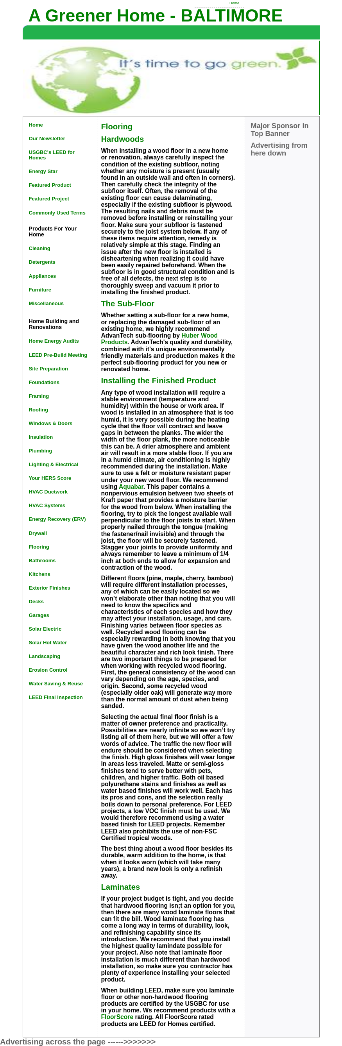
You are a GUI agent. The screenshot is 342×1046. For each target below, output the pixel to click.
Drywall (38, 533)
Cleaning (39, 248)
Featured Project (49, 199)
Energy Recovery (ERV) (57, 519)
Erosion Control (48, 670)
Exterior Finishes (49, 588)
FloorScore (117, 1017)
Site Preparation (48, 369)
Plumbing (40, 451)
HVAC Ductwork (48, 492)
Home (234, 3)
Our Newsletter (47, 138)
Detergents (42, 262)
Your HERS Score (50, 478)
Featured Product (50, 185)
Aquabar (131, 486)
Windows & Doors (51, 423)
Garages (39, 615)
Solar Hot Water (48, 642)
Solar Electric (45, 629)
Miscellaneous (46, 303)
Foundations (44, 382)
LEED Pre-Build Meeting (58, 355)
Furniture (40, 290)
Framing (39, 396)
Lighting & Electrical (54, 464)
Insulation (41, 437)
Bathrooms (42, 560)
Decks (36, 601)
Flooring (39, 547)
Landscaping (45, 656)
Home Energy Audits (54, 341)
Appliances (42, 276)
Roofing (38, 410)
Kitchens (39, 574)
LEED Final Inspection (56, 697)
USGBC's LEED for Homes (52, 155)
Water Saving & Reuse (56, 684)
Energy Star (43, 171)
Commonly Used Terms (57, 213)
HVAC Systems (47, 505)
